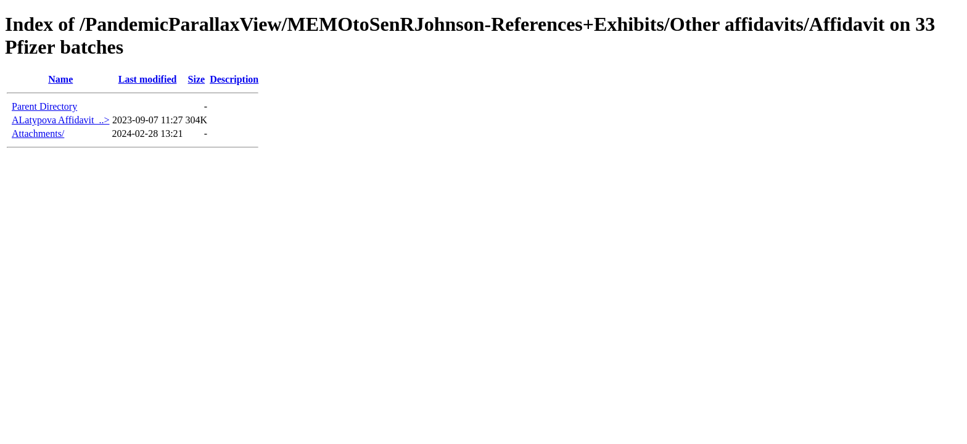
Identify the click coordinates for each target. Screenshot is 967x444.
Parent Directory (44, 106)
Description (234, 79)
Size (196, 79)
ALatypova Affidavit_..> (60, 120)
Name (60, 79)
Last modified (147, 79)
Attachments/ (38, 133)
